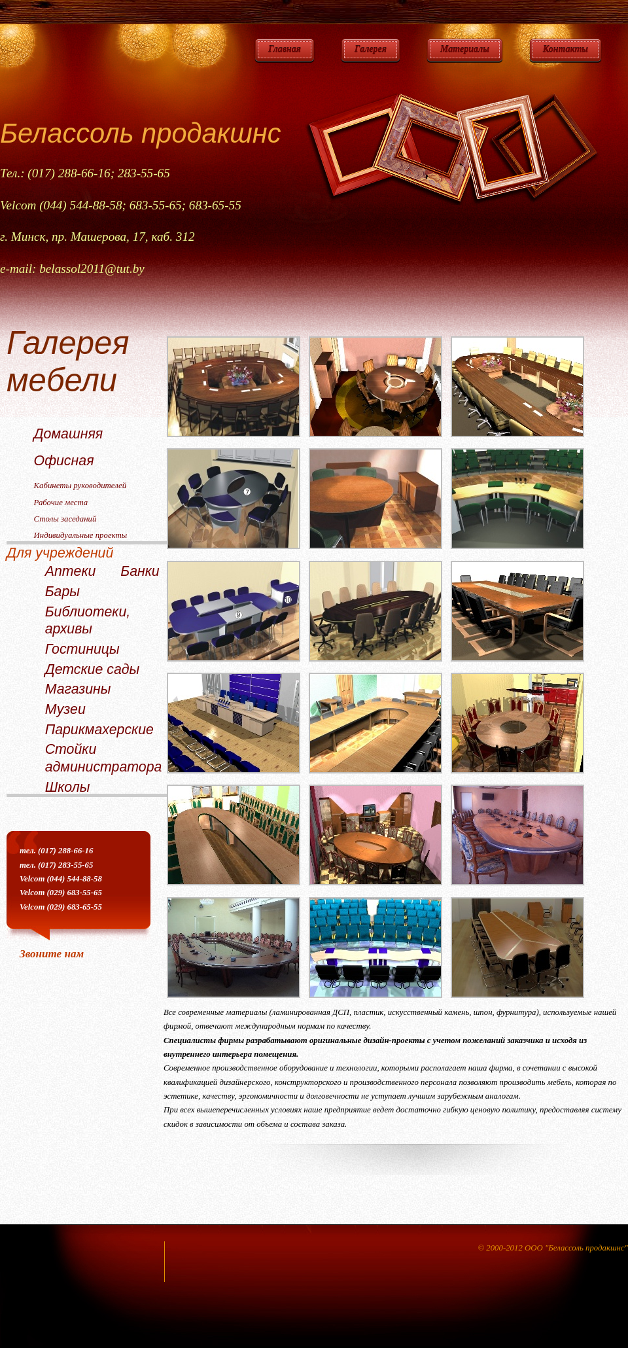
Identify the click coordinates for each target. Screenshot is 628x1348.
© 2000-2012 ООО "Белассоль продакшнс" (553, 1247)
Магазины (78, 689)
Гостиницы (82, 649)
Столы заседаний (65, 518)
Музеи (65, 709)
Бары (62, 591)
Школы (67, 787)
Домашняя (68, 434)
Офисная (64, 461)
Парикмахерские (99, 729)
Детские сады (92, 669)
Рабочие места (61, 502)
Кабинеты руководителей (80, 485)
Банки (139, 571)
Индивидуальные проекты (81, 535)
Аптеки (70, 571)
